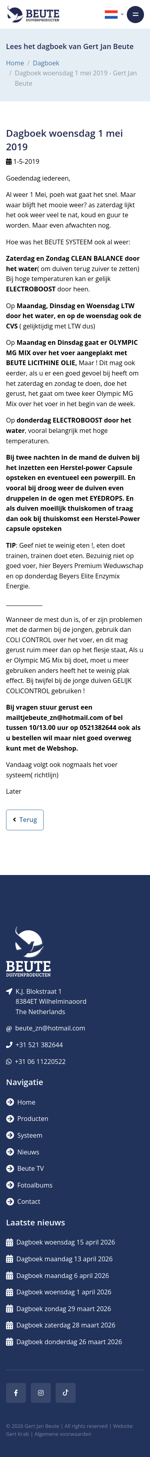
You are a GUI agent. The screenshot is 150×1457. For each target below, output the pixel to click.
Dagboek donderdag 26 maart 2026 (64, 1341)
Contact (23, 1201)
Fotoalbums (29, 1185)
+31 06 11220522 (40, 1061)
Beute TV (25, 1168)
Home (15, 63)
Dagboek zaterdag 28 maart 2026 (60, 1325)
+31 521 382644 (39, 1044)
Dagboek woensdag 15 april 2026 (60, 1242)
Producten (27, 1118)
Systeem (24, 1135)
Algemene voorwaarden (62, 1433)
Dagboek (46, 63)
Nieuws (22, 1152)
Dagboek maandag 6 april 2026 (57, 1275)
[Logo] (33, 14)
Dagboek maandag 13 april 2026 (59, 1258)
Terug (25, 819)
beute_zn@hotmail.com (50, 1028)
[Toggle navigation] (135, 14)
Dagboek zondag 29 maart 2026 (58, 1308)
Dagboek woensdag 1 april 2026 (58, 1292)
